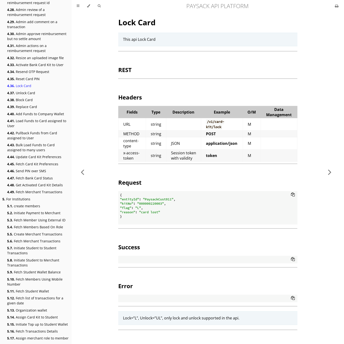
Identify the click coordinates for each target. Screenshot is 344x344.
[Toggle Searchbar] (99, 6)
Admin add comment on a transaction (32, 24)
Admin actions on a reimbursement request (27, 48)
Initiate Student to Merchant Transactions (33, 262)
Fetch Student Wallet (28, 291)
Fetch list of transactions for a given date (35, 300)
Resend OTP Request (28, 71)
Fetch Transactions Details (32, 331)
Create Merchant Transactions (34, 234)
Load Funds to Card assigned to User (36, 123)
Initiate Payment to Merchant (33, 213)
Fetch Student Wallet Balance (34, 272)
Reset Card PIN (23, 79)
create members (23, 206)
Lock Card (19, 85)
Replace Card (22, 106)
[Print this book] (336, 6)
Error (125, 286)
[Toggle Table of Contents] (78, 6)
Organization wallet (27, 310)
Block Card (20, 100)
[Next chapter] (329, 172)
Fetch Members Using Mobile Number (35, 282)
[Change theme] (88, 6)
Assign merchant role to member (38, 338)
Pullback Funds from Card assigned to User (32, 135)
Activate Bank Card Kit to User (35, 65)
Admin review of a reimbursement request (26, 12)
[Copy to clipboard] (293, 195)
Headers (130, 97)
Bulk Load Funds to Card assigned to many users (31, 147)
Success (129, 247)
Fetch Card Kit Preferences (32, 164)
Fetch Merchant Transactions (34, 192)
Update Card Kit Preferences (34, 157)
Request (129, 182)
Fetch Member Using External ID (36, 220)
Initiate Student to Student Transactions (31, 250)
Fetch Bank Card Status (30, 178)
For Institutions (16, 199)
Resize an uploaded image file (35, 58)
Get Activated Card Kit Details (35, 185)
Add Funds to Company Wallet (35, 114)
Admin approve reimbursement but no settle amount (36, 36)
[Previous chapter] (82, 172)
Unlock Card (21, 93)
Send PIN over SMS (26, 171)
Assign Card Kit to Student (32, 317)
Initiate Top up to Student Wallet (37, 324)
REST (125, 70)
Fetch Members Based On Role (35, 227)
